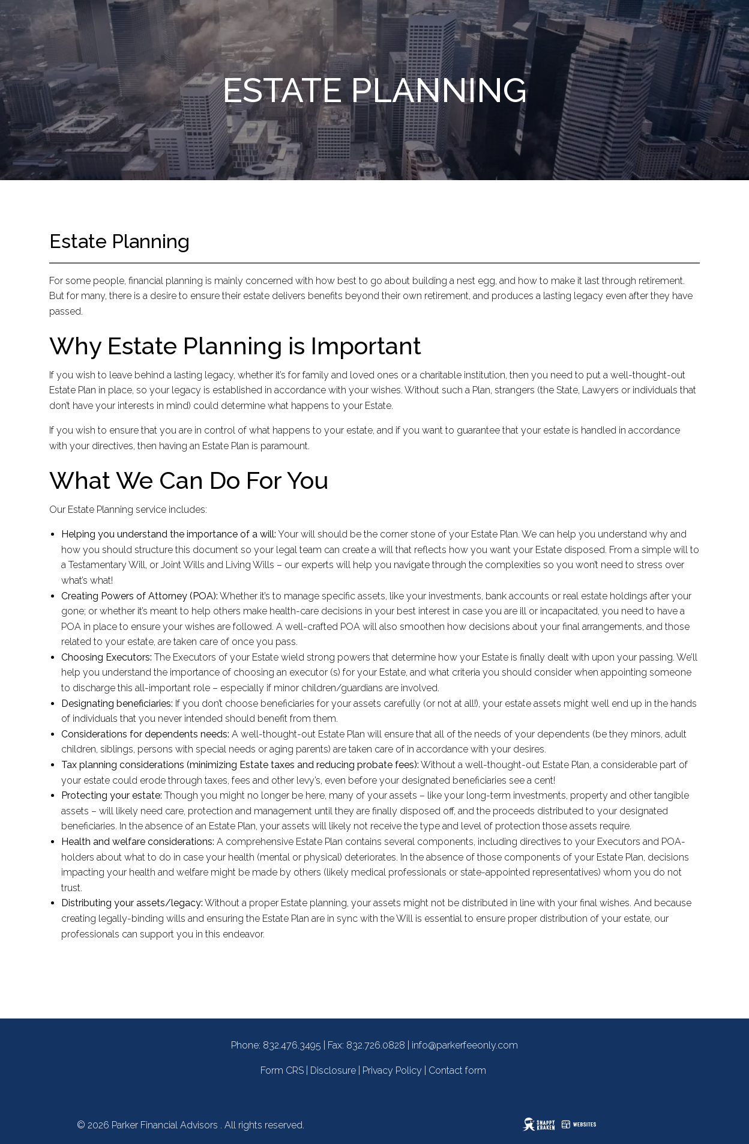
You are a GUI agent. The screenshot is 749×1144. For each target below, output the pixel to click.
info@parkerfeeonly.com (465, 1045)
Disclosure (333, 1070)
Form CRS (282, 1070)
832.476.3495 (292, 1045)
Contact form (457, 1070)
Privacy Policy (392, 1070)
